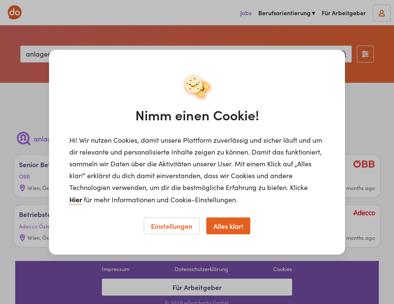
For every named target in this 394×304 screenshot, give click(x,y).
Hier (75, 199)
